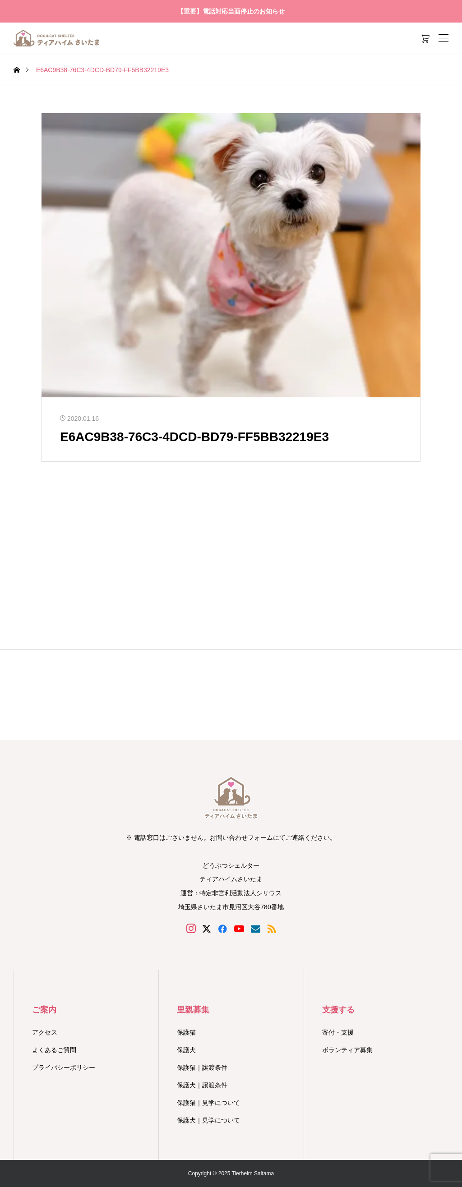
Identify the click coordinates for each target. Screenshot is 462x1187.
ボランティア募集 (347, 1050)
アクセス (44, 1032)
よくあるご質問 (54, 1050)
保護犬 (186, 1050)
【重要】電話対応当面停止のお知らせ (231, 11)
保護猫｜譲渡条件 (202, 1067)
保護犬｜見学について (208, 1120)
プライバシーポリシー (63, 1067)
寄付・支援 (338, 1032)
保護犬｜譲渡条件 (202, 1085)
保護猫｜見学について (208, 1102)
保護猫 (186, 1032)
